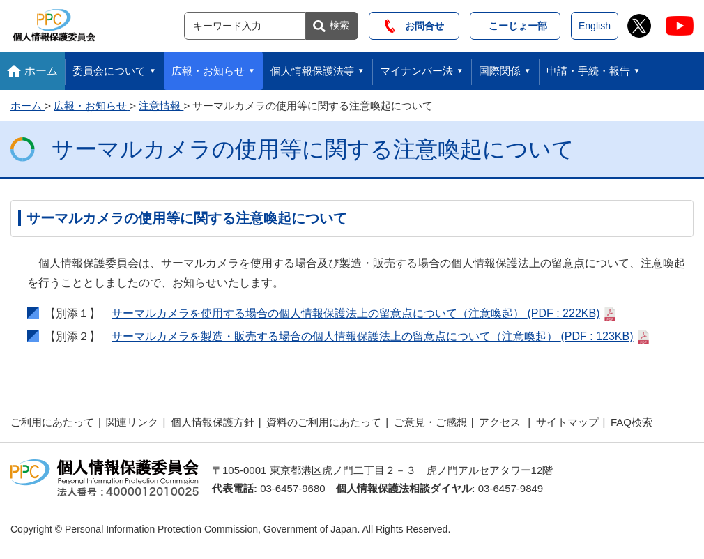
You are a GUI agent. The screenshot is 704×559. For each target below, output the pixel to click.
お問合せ (414, 26)
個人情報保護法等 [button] (312, 71)
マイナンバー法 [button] (416, 71)
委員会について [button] (109, 71)
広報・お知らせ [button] (208, 71)
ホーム (41, 71)
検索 (339, 25)
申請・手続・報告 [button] (588, 71)
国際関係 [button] (500, 71)
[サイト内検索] (245, 26)
